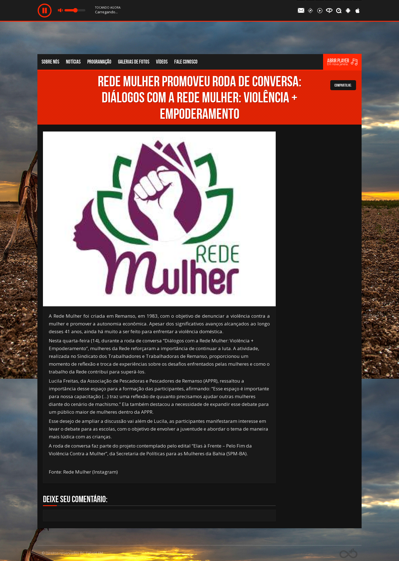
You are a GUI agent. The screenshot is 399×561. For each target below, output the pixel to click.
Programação (99, 62)
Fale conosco (186, 62)
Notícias (73, 62)
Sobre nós (50, 62)
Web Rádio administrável (348, 553)
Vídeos (162, 62)
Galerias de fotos (133, 62)
